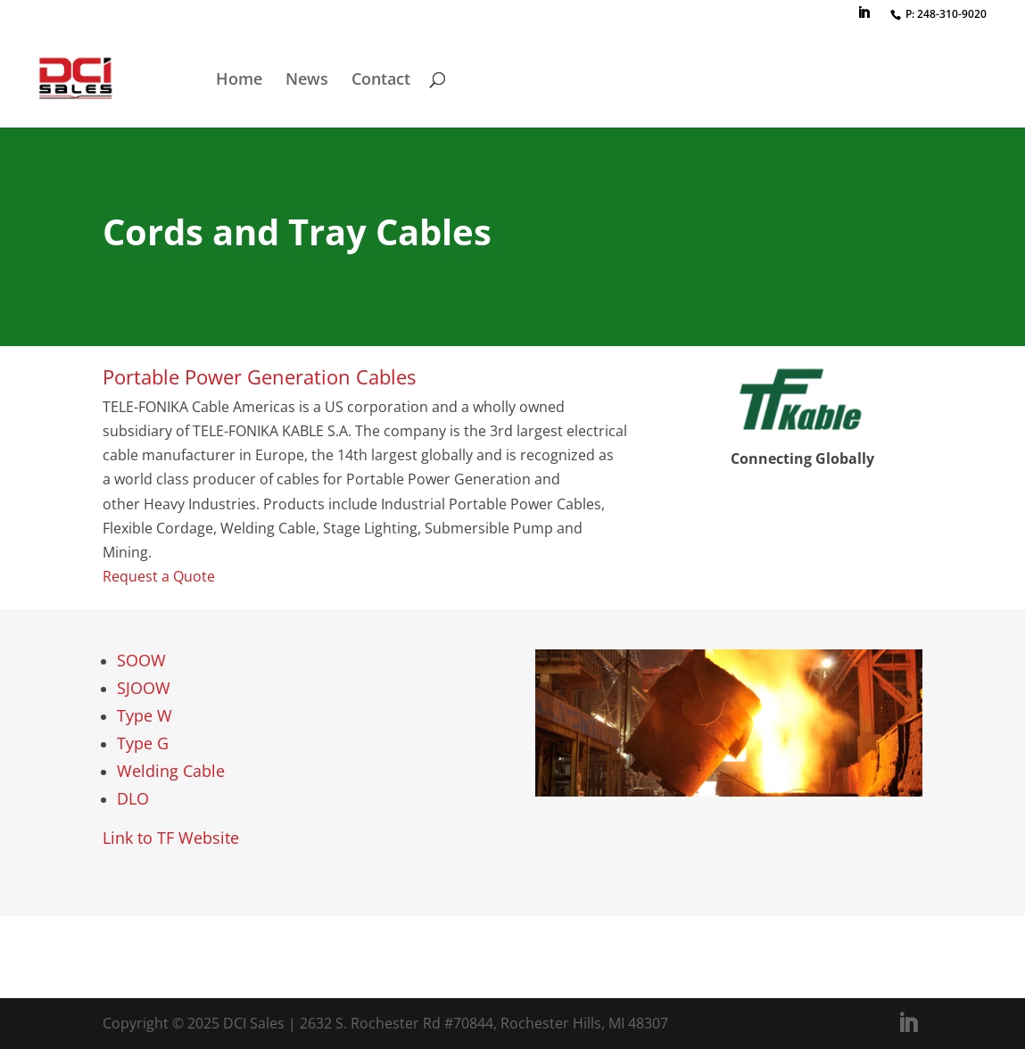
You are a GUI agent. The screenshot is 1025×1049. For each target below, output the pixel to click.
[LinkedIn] (863, 17)
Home (239, 80)
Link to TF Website (171, 837)
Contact (380, 80)
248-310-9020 (952, 13)
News (306, 80)
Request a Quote (159, 576)
